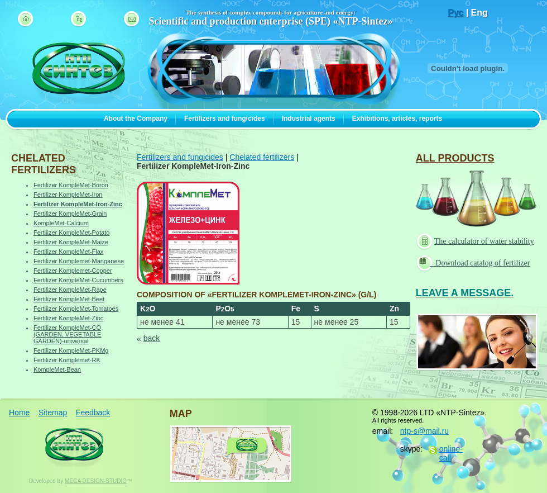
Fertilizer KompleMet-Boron (70, 185)
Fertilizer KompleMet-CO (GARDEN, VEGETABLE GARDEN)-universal (67, 334)
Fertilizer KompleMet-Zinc (68, 318)
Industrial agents (308, 118)
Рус (455, 12)
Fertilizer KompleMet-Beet (68, 299)
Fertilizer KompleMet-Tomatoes (75, 308)
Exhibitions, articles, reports (397, 118)
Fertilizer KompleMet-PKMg (70, 350)
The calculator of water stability (476, 241)
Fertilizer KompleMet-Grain (70, 213)
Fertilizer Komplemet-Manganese (78, 261)
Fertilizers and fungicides (224, 118)
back (151, 338)
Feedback (93, 412)
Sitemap (53, 412)
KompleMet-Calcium (61, 223)
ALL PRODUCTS (455, 158)
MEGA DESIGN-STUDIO (96, 481)
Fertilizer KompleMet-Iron (67, 194)
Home (19, 412)
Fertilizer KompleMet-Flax (68, 251)
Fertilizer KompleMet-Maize (70, 242)
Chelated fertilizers (261, 157)
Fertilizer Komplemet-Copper (72, 270)
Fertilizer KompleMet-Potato (71, 232)
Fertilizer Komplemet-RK (66, 360)
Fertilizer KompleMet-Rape (70, 289)
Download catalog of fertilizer (474, 262)
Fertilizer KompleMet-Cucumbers (78, 280)
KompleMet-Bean (57, 369)
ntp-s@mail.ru (424, 430)
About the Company (135, 118)
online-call (451, 453)
